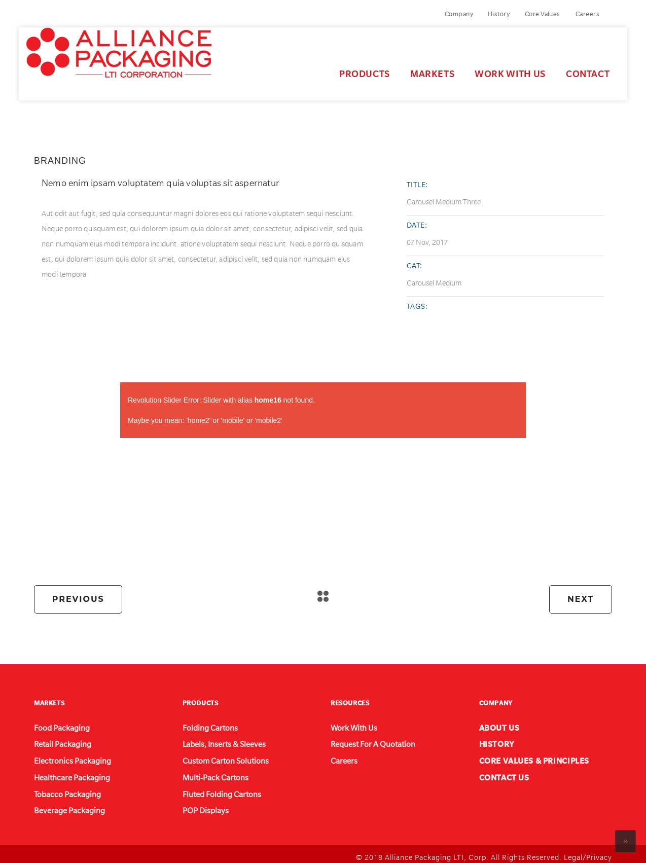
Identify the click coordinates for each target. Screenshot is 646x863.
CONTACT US (499, 772)
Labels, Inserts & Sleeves (217, 740)
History (499, 14)
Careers (587, 14)
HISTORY (493, 740)
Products (339, 69)
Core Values (542, 14)
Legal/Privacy (588, 851)
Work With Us (484, 69)
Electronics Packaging (64, 756)
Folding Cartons (205, 724)
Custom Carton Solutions (217, 756)
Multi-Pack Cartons (209, 772)
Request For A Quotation (365, 740)
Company (459, 14)
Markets (407, 69)
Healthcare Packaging (64, 772)
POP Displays (201, 805)
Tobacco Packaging (60, 789)
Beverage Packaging (62, 805)
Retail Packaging (56, 740)
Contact (562, 69)
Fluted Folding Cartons (214, 789)
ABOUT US (495, 724)
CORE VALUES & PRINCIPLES (524, 756)
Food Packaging (56, 724)
